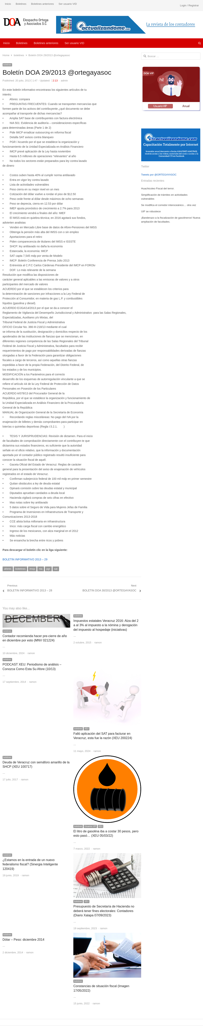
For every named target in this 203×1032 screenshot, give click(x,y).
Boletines (21, 3)
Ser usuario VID (68, 3)
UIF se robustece (151, 211)
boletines (7, 65)
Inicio (8, 3)
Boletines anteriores (42, 3)
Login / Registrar (189, 5)
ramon (31, 653)
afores (7, 568)
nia (40, 568)
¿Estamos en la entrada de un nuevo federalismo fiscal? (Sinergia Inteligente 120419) (30, 864)
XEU (86, 729)
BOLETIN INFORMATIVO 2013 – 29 (25, 559)
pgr (48, 568)
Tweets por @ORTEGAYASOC (159, 174)
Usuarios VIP (90, 826)
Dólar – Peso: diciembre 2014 (23, 939)
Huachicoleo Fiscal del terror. (157, 188)
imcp (32, 568)
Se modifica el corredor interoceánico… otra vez (168, 205)
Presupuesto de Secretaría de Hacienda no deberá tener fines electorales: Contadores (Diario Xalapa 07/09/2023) (103, 911)
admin (64, 80)
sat (55, 568)
